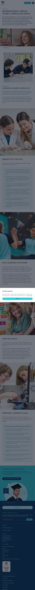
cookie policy (29, 295)
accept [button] (17, 298)
